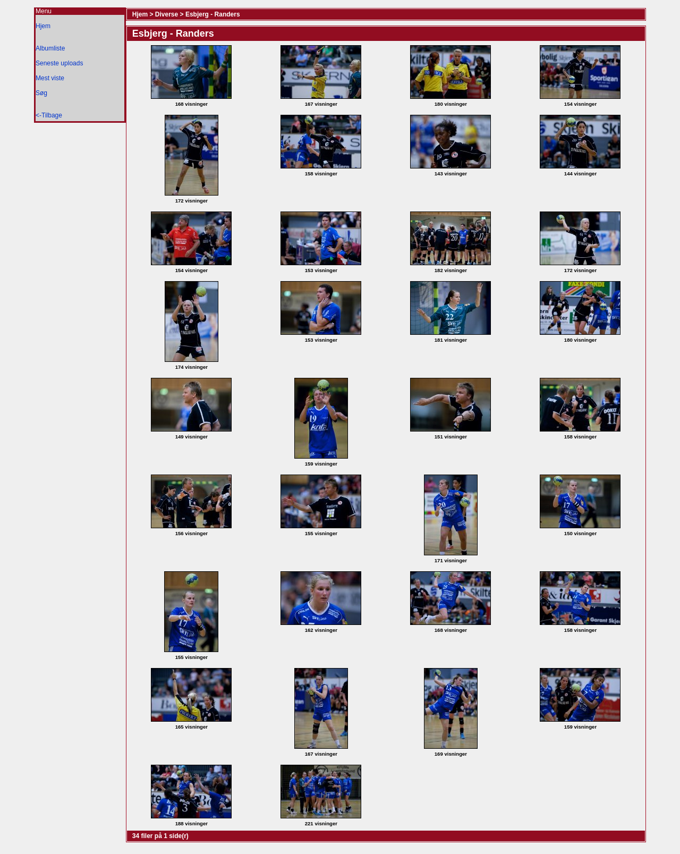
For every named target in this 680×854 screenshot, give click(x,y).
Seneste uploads (59, 63)
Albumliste (50, 48)
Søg (41, 93)
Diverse (166, 14)
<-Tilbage (49, 115)
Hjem (43, 26)
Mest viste (50, 78)
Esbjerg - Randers (212, 14)
